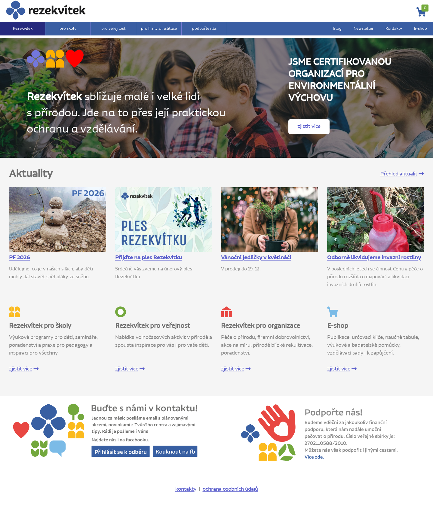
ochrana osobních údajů (230, 489)
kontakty (185, 489)
